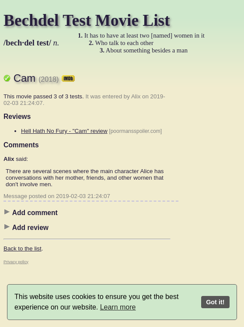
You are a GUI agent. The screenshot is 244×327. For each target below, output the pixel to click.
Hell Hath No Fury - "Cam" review (64, 131)
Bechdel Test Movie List (86, 20)
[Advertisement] (206, 194)
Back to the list (22, 248)
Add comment (30, 212)
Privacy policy (15, 262)
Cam (44, 78)
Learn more (118, 307)
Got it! (215, 302)
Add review (26, 227)
